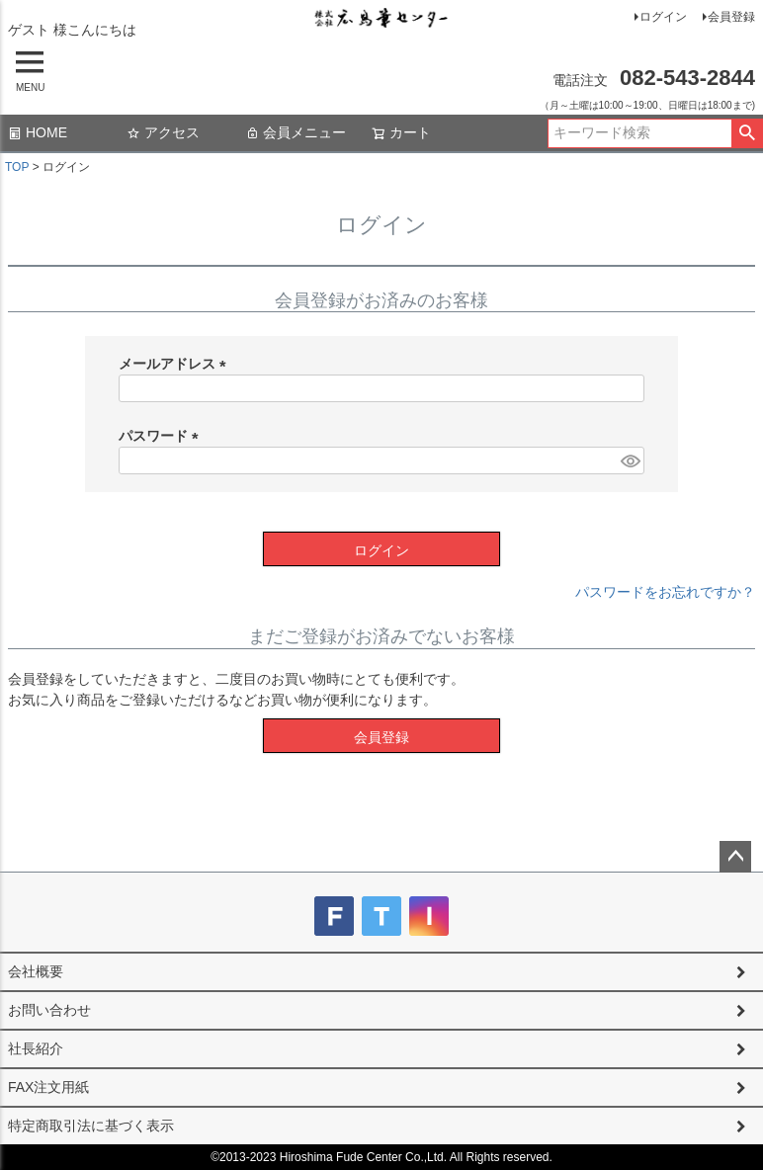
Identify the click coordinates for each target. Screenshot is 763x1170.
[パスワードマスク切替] (629, 460)
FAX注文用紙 (48, 1087)
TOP (17, 167)
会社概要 (35, 971)
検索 (746, 133)
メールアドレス (176, 364)
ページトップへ (735, 857)
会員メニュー (295, 132)
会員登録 (731, 17)
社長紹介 (35, 1048)
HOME (37, 132)
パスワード (162, 436)
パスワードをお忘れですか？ (665, 592)
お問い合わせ (49, 1010)
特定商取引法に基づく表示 (91, 1125)
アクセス (163, 132)
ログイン (663, 17)
